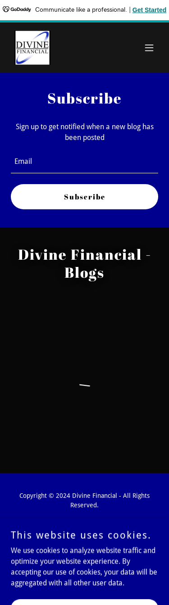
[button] (149, 48)
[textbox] (84, 161)
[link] (32, 48)
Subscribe (84, 197)
